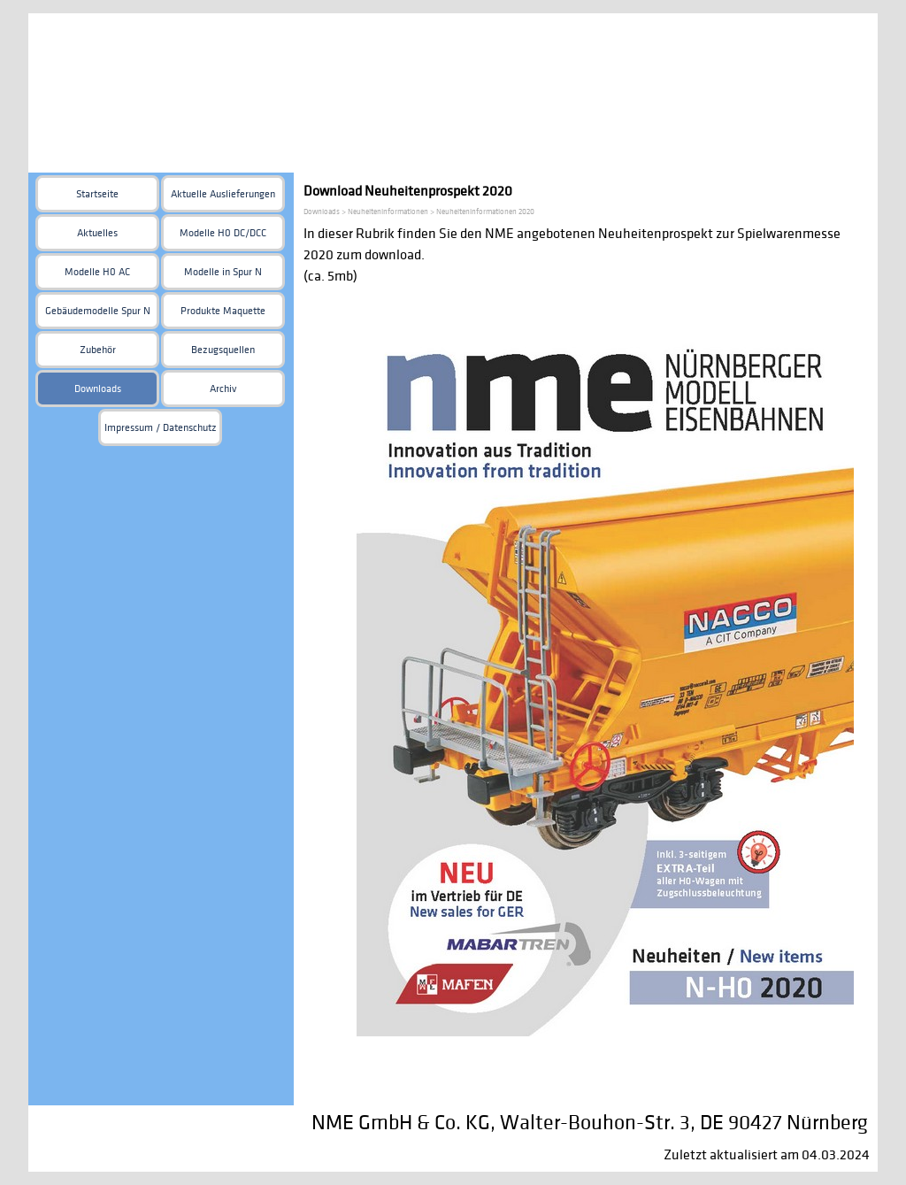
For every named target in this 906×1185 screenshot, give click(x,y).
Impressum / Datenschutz (160, 428)
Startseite (97, 194)
